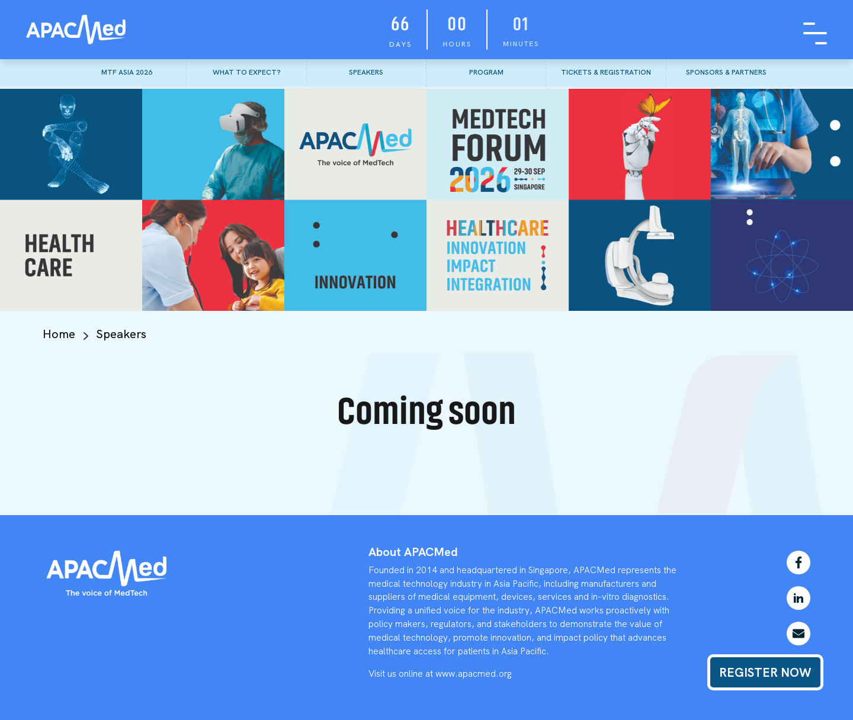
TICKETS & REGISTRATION (606, 72)
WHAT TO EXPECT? (247, 72)
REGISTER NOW (765, 672)
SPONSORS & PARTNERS (726, 72)
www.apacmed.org (473, 674)
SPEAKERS (366, 72)
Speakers (121, 334)
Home (59, 334)
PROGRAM (486, 72)
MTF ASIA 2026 (126, 72)
